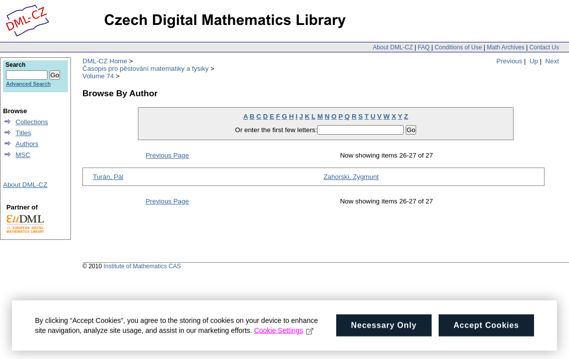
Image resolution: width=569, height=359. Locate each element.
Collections (31, 122)
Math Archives (505, 47)
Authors (26, 144)
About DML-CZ (393, 47)
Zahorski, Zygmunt (351, 176)
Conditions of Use (458, 47)
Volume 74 (98, 76)
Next (552, 61)
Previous (510, 61)
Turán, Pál (108, 176)
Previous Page (167, 155)
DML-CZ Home (104, 61)
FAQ (424, 47)
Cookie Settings (284, 334)
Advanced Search (28, 84)
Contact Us (544, 47)
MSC (22, 155)
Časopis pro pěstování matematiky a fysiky (145, 68)
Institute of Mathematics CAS (142, 266)
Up (534, 61)
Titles (23, 133)
